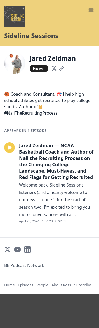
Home (9, 284)
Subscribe (82, 284)
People (42, 284)
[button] (9, 147)
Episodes (25, 284)
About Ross (61, 284)
